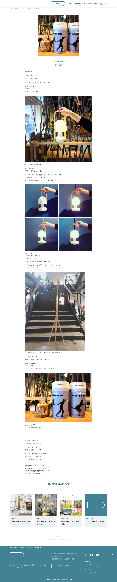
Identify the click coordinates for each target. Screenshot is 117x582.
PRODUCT (77, 4)
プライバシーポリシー (91, 564)
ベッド (39, 565)
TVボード (14, 567)
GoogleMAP (65, 566)
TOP (11, 8)
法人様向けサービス (91, 561)
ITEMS (12, 562)
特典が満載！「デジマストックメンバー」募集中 (24, 548)
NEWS (71, 4)
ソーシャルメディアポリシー (93, 567)
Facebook (28, 456)
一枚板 (44, 565)
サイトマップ (89, 569)
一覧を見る (58, 537)
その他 (20, 567)
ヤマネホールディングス (92, 572)
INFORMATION (20, 8)
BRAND (84, 4)
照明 (33, 565)
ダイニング (13, 565)
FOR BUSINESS (93, 4)
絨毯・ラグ (27, 565)
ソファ (20, 565)
